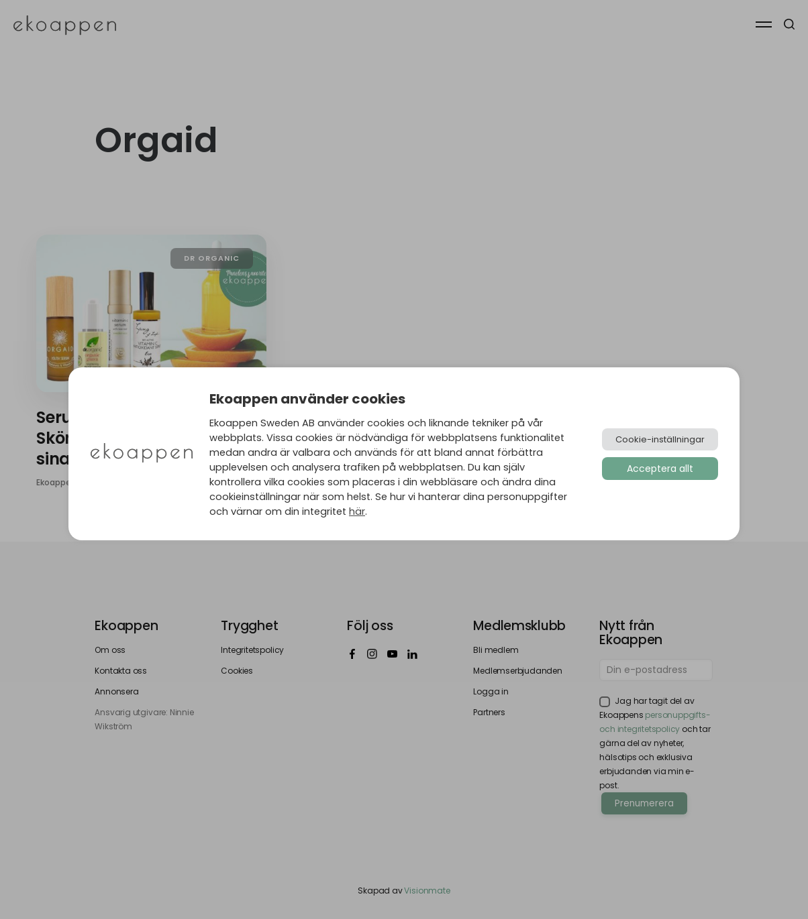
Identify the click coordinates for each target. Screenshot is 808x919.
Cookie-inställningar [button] (660, 439)
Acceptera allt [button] (660, 468)
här (357, 511)
